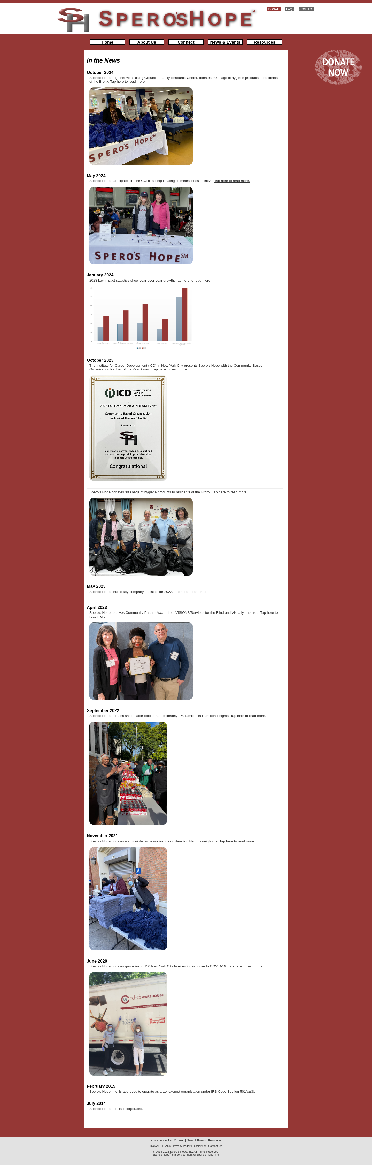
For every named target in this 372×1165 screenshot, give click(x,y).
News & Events (225, 42)
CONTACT (306, 9)
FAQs (290, 9)
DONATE (274, 9)
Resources (264, 42)
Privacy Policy (182, 1145)
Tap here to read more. (128, 82)
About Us (146, 42)
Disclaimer (199, 1145)
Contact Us (215, 1145)
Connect (185, 42)
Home (107, 42)
